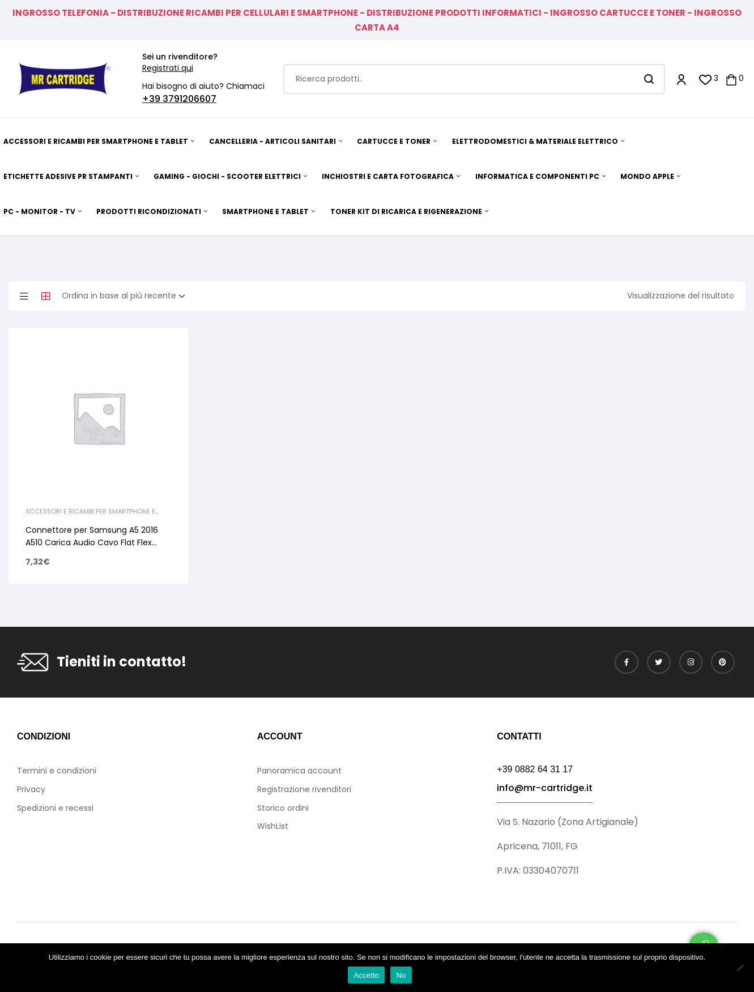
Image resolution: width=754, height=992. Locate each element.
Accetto (366, 975)
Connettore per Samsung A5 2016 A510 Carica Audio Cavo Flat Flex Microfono (91, 542)
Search (649, 79)
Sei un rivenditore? (180, 56)
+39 (152, 98)
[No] (740, 967)
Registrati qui (167, 68)
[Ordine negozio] (127, 296)
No (401, 975)
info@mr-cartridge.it (545, 787)
